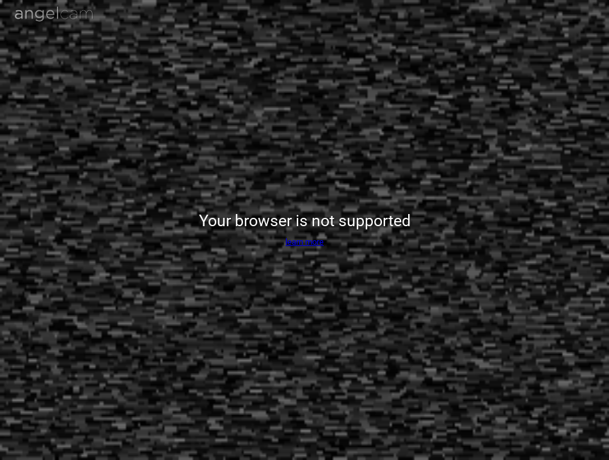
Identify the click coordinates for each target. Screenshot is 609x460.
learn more (304, 242)
